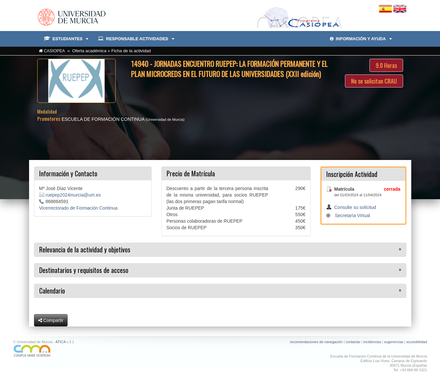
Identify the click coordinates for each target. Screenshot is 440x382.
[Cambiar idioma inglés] (399, 8)
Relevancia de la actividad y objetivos (84, 249)
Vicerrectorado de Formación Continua (78, 208)
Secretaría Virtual (352, 215)
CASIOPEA (54, 51)
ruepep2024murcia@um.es (73, 195)
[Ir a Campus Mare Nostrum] (114, 351)
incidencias (372, 342)
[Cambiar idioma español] (386, 8)
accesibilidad (416, 342)
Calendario (52, 290)
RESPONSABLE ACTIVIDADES (136, 38)
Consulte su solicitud (355, 207)
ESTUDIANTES (66, 38)
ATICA (61, 342)
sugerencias (393, 342)
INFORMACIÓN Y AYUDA (361, 38)
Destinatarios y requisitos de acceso (83, 270)
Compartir (50, 320)
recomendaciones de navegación (316, 342)
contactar (353, 342)
